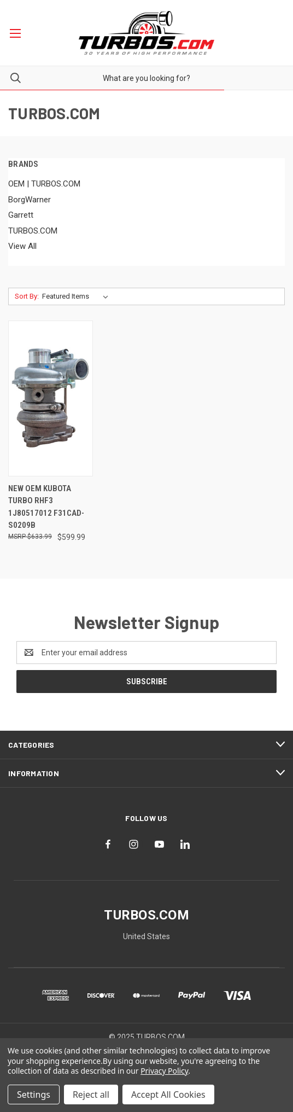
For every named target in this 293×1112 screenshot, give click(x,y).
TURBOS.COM (32, 231)
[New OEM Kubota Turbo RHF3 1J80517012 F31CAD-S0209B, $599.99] (50, 398)
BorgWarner (29, 200)
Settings (33, 1094)
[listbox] (77, 296)
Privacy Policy (164, 1071)
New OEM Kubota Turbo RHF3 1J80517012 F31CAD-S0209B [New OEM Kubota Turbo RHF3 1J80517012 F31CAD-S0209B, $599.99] (46, 507)
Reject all (91, 1094)
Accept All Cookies (168, 1094)
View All (22, 246)
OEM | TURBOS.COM (44, 184)
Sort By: (27, 296)
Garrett (20, 215)
